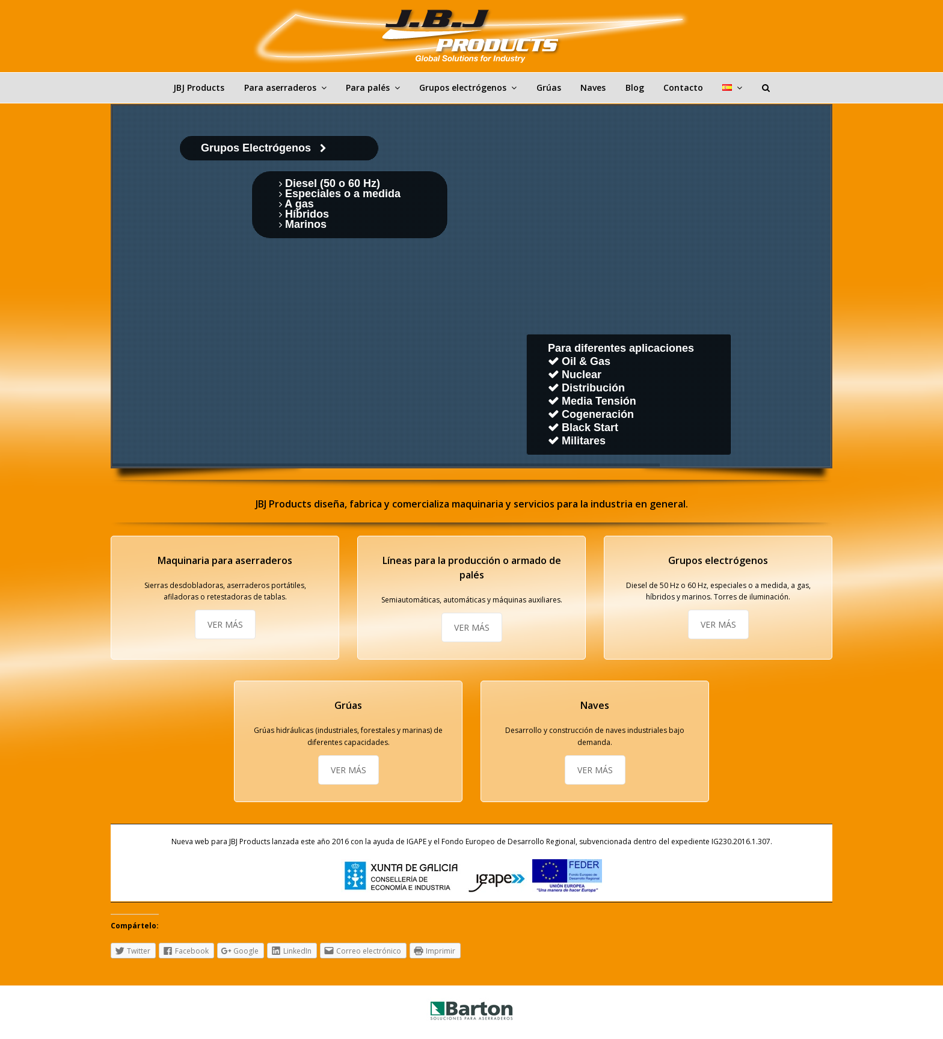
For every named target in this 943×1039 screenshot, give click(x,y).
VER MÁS (225, 624)
